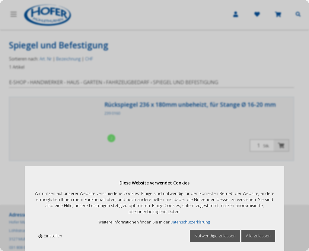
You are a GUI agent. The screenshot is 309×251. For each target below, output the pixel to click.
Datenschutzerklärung (190, 222)
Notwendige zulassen (215, 236)
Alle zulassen (258, 236)
